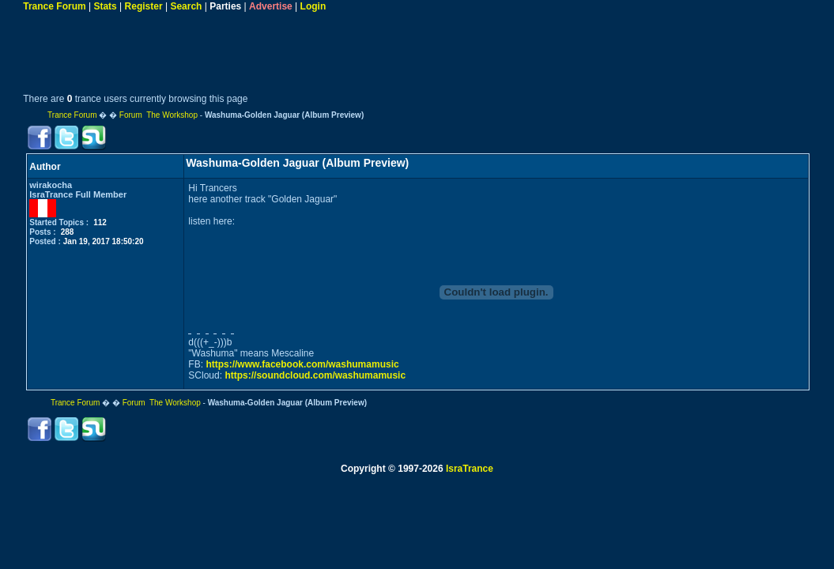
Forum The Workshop (158, 115)
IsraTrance (469, 468)
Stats (104, 6)
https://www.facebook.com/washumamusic (302, 364)
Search (186, 6)
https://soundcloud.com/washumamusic (315, 375)
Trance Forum (54, 6)
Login (313, 6)
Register (144, 6)
